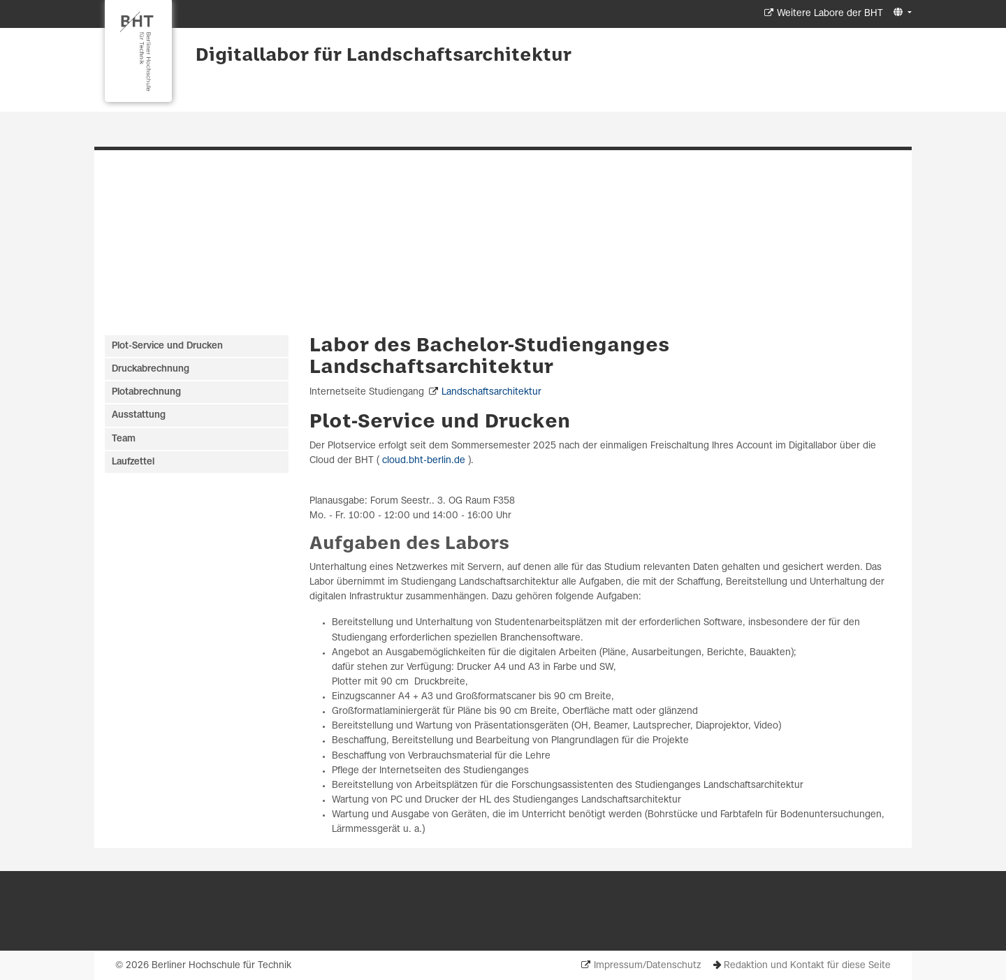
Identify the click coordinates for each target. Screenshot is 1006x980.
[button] (901, 13)
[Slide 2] (510, 296)
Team (124, 439)
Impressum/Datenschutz (647, 965)
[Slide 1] (497, 296)
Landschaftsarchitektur (491, 392)
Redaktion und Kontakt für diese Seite (807, 965)
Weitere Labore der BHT (830, 13)
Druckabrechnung (150, 369)
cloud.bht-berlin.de (423, 460)
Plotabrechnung (146, 392)
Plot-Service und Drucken (439, 422)
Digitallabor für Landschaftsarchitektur (383, 55)
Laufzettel (133, 462)
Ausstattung (139, 415)
